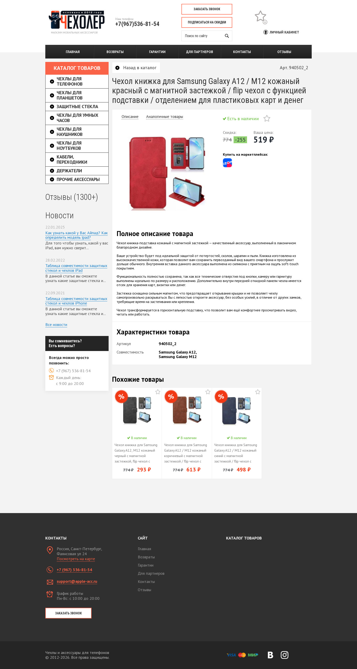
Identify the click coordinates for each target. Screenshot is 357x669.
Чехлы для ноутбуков (69, 145)
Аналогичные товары (164, 116)
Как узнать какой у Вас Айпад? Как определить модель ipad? (76, 235)
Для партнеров (199, 52)
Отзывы (284, 52)
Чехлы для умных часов (77, 117)
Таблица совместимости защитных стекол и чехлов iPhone (76, 301)
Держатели (69, 171)
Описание (130, 116)
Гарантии (157, 52)
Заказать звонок (207, 9)
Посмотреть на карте (76, 558)
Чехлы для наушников (69, 131)
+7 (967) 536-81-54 (74, 569)
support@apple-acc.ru (77, 581)
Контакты (242, 52)
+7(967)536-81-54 (137, 23)
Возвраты (115, 52)
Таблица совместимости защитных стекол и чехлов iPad (76, 268)
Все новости (56, 324)
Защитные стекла (77, 106)
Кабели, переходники (72, 159)
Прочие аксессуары (78, 179)
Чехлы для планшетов (69, 95)
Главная (73, 52)
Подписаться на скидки (207, 22)
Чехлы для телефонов (69, 81)
